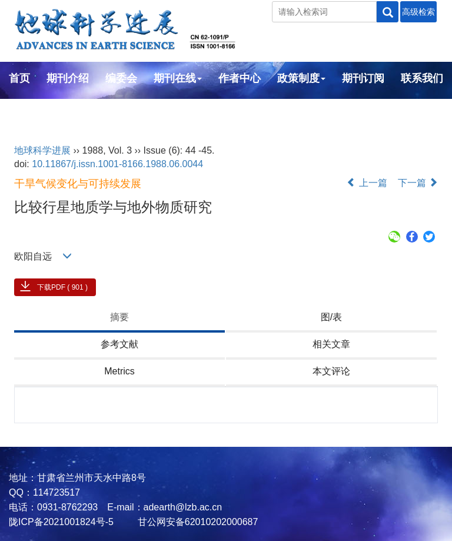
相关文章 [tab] (331, 344)
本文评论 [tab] (331, 371)
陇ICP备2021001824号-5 (61, 522)
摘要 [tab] (119, 317)
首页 (19, 78)
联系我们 (422, 78)
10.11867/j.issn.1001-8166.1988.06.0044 (117, 164)
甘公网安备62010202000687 (196, 522)
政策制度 (301, 78)
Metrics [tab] (119, 371)
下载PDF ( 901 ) (62, 287)
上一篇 (367, 183)
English (28, 110)
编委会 (121, 78)
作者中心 (239, 78)
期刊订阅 (363, 78)
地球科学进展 (42, 150)
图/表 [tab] (331, 317)
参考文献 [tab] (119, 344)
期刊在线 (178, 78)
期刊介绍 (67, 78)
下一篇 (418, 183)
